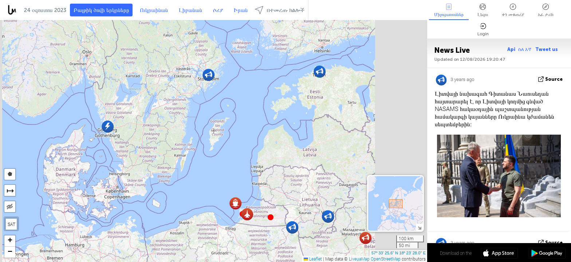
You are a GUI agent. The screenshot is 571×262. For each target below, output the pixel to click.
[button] (270, 217)
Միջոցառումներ (449, 10)
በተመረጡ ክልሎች (279, 10)
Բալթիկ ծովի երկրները (101, 10)
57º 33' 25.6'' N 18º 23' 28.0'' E (398, 253)
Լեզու (482, 10)
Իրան (241, 10)
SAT (11, 224)
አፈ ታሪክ (546, 10)
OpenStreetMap (386, 259)
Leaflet (313, 259)
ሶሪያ (218, 10)
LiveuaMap (359, 259)
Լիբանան (190, 10)
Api (511, 49)
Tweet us (546, 49)
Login (483, 29)
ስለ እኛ (525, 49)
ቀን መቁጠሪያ (513, 10)
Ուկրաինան (154, 10)
